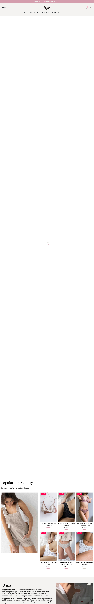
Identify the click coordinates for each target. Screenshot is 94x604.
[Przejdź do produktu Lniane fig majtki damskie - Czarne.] (66, 507)
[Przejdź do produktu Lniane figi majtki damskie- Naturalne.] (84, 546)
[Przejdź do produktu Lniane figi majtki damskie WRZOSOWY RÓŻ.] (84, 507)
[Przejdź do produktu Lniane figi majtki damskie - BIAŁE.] (48, 546)
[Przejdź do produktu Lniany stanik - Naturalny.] (48, 507)
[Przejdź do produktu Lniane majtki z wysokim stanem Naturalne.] (66, 546)
